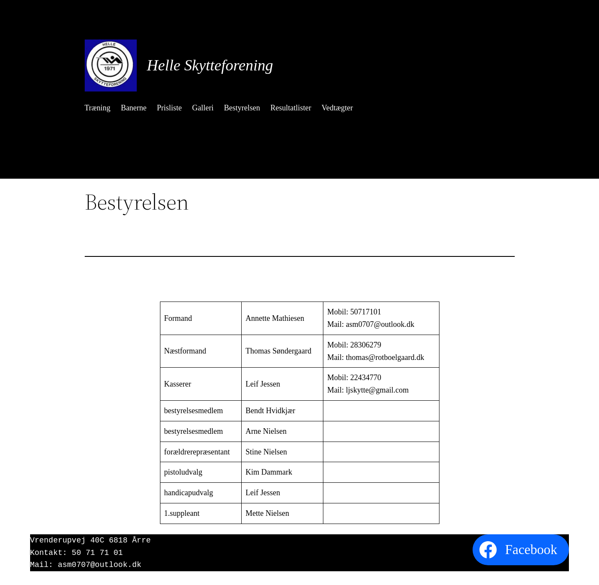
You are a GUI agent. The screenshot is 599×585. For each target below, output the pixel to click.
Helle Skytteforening (210, 65)
